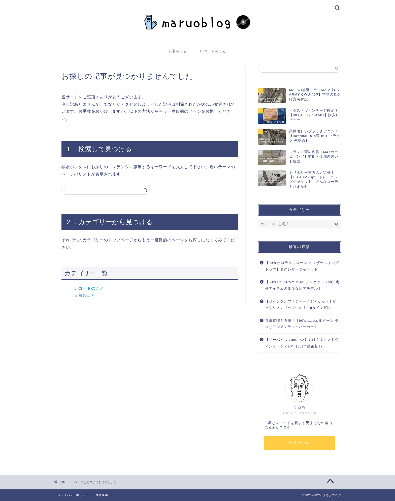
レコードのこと (213, 51)
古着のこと (178, 51)
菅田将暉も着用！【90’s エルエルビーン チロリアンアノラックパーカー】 (302, 324)
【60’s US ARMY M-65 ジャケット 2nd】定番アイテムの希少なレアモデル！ (302, 285)
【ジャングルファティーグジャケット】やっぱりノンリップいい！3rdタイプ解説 (301, 305)
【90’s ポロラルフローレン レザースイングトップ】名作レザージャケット (302, 266)
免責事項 (102, 494)
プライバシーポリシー (73, 494)
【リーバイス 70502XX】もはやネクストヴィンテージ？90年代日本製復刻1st (302, 343)
